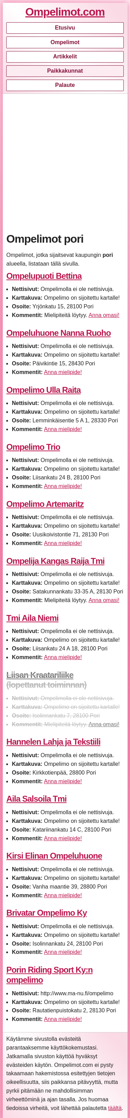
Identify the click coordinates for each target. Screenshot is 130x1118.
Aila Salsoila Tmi (36, 798)
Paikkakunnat (65, 71)
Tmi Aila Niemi (32, 618)
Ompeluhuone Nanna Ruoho (58, 333)
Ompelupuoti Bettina (43, 276)
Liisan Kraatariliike (39, 675)
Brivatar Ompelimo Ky (46, 912)
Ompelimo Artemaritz (45, 504)
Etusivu (65, 28)
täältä (115, 1108)
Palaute (65, 85)
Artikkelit (65, 56)
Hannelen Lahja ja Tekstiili (53, 741)
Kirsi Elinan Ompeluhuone (54, 855)
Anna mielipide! (63, 372)
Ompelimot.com (65, 12)
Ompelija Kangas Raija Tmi (55, 561)
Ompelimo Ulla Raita (43, 390)
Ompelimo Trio (33, 447)
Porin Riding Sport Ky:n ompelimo (49, 975)
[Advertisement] (65, 162)
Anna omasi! (103, 315)
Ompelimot (65, 42)
